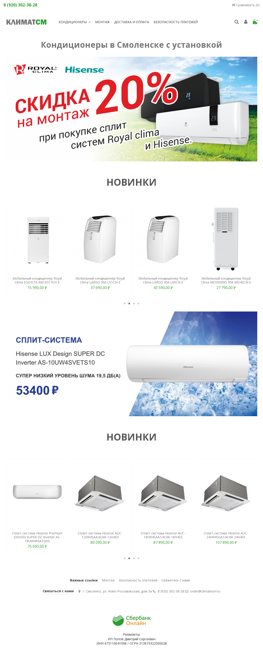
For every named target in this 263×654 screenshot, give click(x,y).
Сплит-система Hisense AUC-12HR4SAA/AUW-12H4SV (100, 535)
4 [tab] (138, 303)
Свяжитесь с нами (175, 580)
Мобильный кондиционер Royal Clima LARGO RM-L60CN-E (163, 280)
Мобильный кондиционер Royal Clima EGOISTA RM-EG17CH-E (37, 280)
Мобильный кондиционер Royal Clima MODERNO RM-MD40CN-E (226, 280)
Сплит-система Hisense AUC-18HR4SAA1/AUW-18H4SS (163, 535)
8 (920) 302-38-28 (171, 591)
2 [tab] (129, 303)
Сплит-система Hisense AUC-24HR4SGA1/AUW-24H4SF (226, 535)
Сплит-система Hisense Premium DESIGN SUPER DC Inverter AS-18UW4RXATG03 (37, 537)
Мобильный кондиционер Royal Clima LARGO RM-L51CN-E (100, 280)
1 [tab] (124, 303)
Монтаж (108, 580)
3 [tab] (134, 303)
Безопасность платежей (138, 580)
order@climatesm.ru (205, 591)
